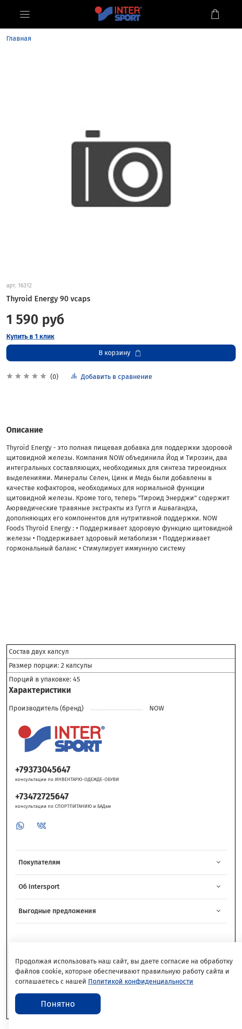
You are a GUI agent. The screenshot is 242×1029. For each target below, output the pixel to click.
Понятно (58, 1004)
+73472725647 (42, 796)
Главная (18, 38)
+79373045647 (42, 770)
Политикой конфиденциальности (140, 981)
